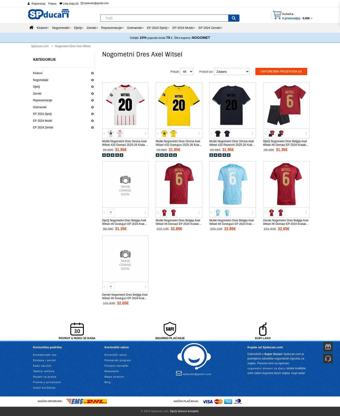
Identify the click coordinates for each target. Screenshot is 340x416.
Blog (108, 381)
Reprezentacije (42, 100)
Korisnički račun (116, 354)
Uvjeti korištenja (44, 387)
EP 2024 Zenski (43, 127)
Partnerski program (118, 360)
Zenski (37, 93)
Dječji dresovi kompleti (184, 411)
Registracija (38, 3)
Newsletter (112, 371)
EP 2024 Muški (42, 120)
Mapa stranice (114, 376)
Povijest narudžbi (117, 365)
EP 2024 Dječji (42, 114)
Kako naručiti (42, 365)
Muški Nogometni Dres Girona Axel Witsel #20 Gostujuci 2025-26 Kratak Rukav (179, 145)
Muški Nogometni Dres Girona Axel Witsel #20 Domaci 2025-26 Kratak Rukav (124, 145)
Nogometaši (40, 80)
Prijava (52, 3)
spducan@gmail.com (95, 3)
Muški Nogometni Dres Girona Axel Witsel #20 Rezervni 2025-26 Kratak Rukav (232, 145)
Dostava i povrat (44, 360)
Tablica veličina (44, 371)
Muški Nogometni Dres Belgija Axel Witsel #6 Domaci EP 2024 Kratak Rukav (178, 224)
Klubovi (37, 73)
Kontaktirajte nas (45, 354)
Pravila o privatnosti (47, 381)
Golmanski (40, 107)
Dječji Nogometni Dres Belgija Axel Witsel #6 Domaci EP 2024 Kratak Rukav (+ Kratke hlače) (285, 145)
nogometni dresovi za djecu (267, 368)
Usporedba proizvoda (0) (281, 71)
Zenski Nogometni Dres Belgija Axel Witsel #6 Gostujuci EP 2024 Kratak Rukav (125, 298)
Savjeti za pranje (44, 376)
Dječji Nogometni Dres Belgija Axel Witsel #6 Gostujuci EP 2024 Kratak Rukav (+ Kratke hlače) (124, 224)
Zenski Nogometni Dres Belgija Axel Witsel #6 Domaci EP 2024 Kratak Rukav (286, 224)
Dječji (36, 86)
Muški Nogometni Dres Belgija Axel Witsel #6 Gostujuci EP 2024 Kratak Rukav (232, 224)
